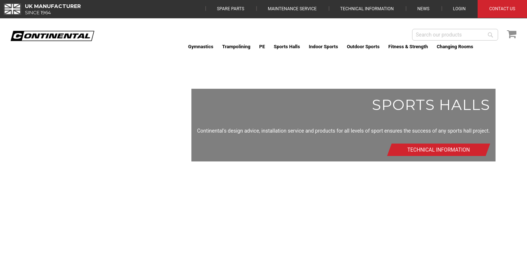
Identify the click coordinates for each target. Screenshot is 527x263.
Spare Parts (230, 8)
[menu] (350, 46)
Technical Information (367, 8)
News (423, 8)
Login (459, 8)
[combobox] (455, 35)
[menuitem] (201, 46)
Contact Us (502, 8)
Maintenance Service (292, 8)
